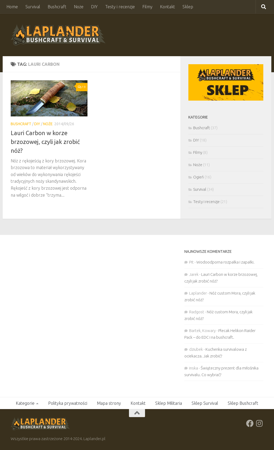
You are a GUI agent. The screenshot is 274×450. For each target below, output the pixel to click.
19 (82, 87)
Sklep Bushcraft (243, 403)
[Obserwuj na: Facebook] (250, 423)
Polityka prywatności (67, 403)
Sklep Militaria (168, 403)
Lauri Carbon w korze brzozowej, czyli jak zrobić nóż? (45, 141)
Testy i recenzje (120, 6)
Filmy (147, 6)
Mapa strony (109, 403)
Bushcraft (57, 6)
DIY (94, 6)
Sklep (187, 6)
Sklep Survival (205, 403)
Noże (78, 6)
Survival (32, 6)
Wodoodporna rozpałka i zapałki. (225, 262)
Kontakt (167, 6)
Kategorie (25, 403)
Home (12, 6)
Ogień (198, 177)
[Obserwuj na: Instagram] (259, 423)
